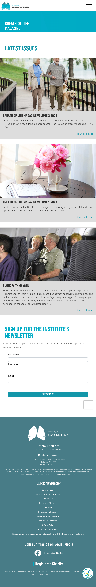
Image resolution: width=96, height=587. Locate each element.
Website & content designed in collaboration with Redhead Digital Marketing (48, 534)
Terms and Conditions (48, 521)
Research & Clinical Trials (48, 494)
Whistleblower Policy (48, 530)
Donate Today (48, 490)
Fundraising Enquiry (48, 512)
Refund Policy (48, 525)
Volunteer (48, 508)
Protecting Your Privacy (48, 516)
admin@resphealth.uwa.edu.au (48, 450)
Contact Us (48, 499)
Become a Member (48, 503)
